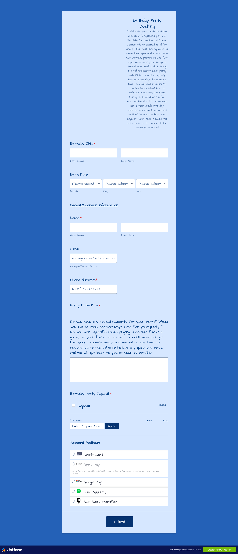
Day (105, 191)
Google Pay (93, 482)
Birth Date (79, 174)
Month (74, 191)
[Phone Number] (93, 289)
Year (139, 191)
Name (76, 218)
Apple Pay (92, 464)
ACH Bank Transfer (100, 502)
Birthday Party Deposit (91, 393)
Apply (112, 426)
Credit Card (93, 455)
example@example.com (84, 266)
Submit (119, 521)
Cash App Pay (95, 492)
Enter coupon (76, 420)
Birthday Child (83, 143)
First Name (77, 161)
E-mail (74, 249)
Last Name (127, 161)
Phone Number (83, 279)
